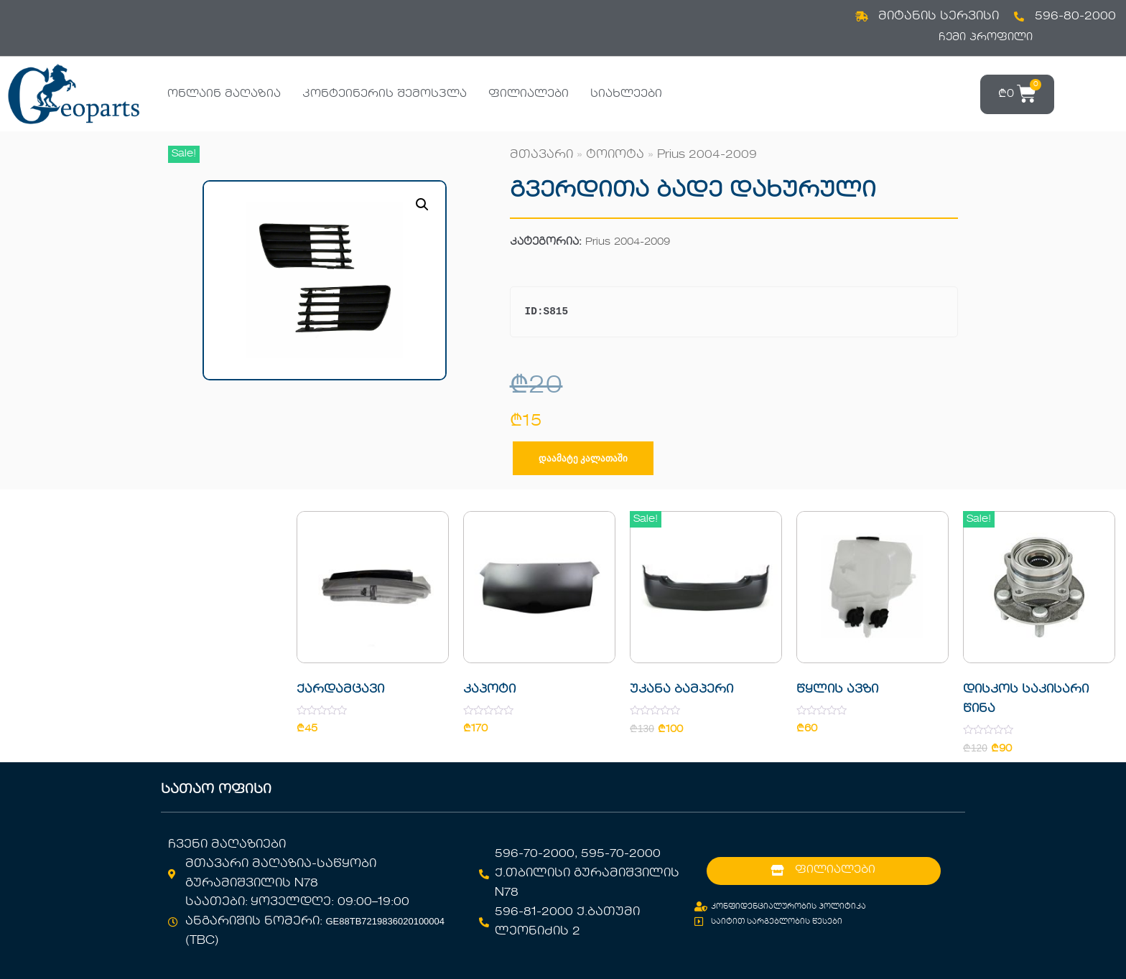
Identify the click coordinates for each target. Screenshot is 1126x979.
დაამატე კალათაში (583, 458)
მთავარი (541, 155)
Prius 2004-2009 (707, 155)
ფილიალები (528, 94)
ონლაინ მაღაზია (224, 94)
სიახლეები (626, 94)
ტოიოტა (615, 155)
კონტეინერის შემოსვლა (384, 94)
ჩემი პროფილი (986, 37)
